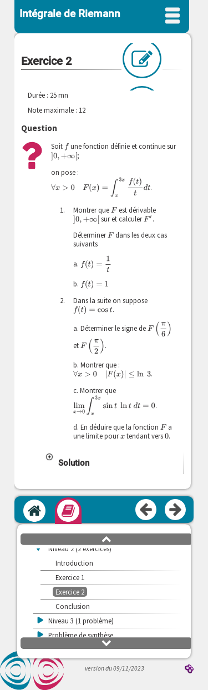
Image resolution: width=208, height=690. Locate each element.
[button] (114, 471)
